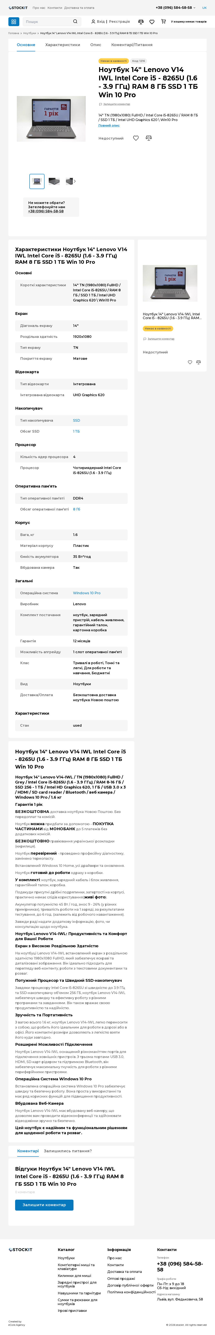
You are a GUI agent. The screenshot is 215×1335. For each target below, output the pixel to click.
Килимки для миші (74, 1276)
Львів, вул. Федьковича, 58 (180, 1299)
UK (204, 8)
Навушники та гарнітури (79, 1293)
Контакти (115, 1265)
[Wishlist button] (152, 21)
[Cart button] (163, 21)
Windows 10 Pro (87, 593)
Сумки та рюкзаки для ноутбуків (77, 1302)
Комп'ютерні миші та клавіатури (76, 1267)
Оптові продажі (121, 1279)
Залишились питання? (68, 1151)
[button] (75, 181)
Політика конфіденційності (131, 1292)
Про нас (114, 1258)
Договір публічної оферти (130, 1285)
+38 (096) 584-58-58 (174, 8)
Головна (13, 33)
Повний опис (109, 125)
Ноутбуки (29, 33)
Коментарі (28, 1151)
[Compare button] (140, 21)
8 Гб (76, 509)
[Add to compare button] (148, 138)
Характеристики (62, 45)
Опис (95, 45)
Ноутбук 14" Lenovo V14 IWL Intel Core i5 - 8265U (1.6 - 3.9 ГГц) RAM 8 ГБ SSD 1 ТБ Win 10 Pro (171, 316)
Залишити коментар (117, 104)
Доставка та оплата (124, 1272)
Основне (26, 45)
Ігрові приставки (72, 1311)
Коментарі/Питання (132, 45)
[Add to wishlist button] (136, 138)
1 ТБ (76, 431)
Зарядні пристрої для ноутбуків (77, 1284)
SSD (76, 420)
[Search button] (75, 21)
